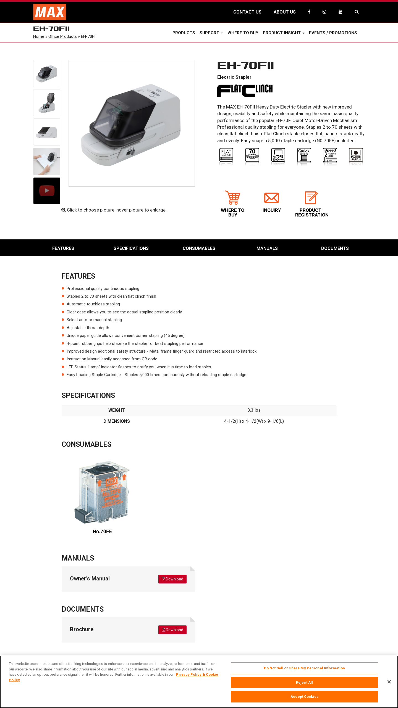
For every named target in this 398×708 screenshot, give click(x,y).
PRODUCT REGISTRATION (312, 204)
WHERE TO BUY (232, 204)
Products (183, 32)
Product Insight (284, 32)
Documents (335, 248)
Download (172, 579)
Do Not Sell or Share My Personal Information (304, 668)
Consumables (199, 248)
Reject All (304, 682)
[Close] (389, 682)
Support (211, 32)
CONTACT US (247, 12)
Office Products (62, 36)
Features (63, 248)
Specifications (131, 248)
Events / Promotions (333, 32)
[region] (199, 682)
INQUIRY (272, 201)
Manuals (267, 248)
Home (38, 36)
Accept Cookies (304, 696)
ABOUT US (285, 12)
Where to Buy (242, 32)
